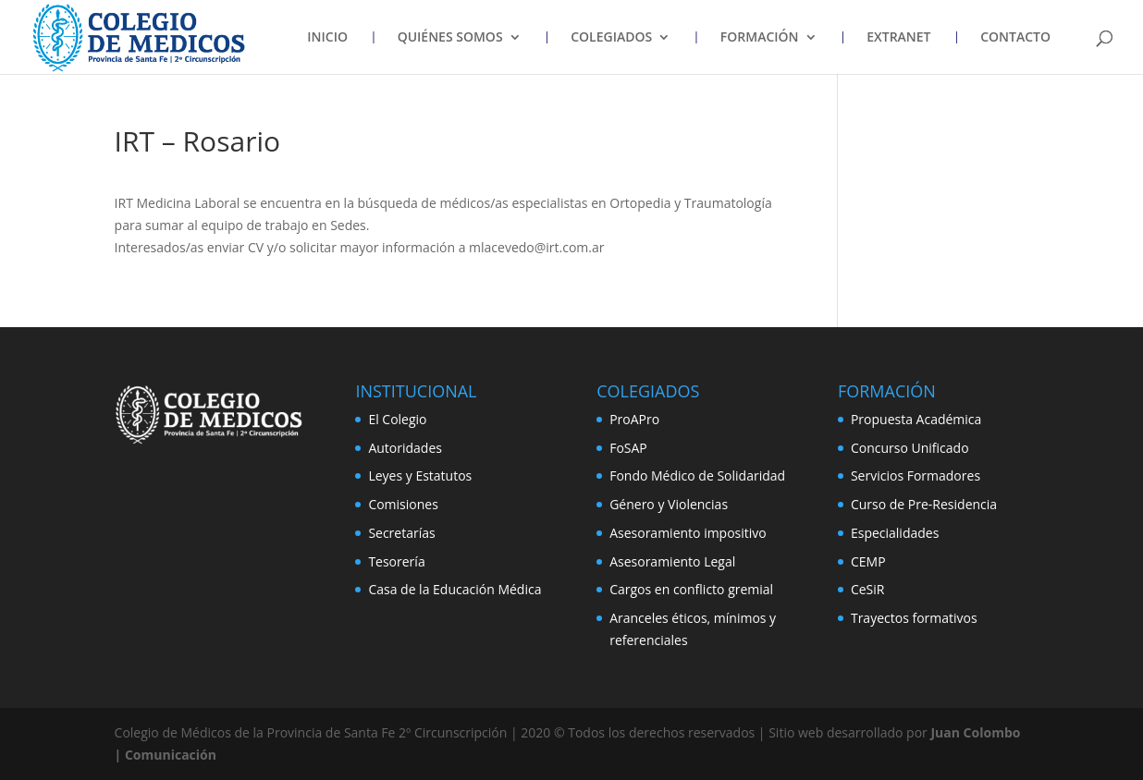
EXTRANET (898, 37)
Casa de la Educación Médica (454, 589)
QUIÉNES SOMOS (450, 37)
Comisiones (402, 504)
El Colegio (397, 419)
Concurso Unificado (910, 448)
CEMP (868, 561)
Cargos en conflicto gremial (691, 589)
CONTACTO (1015, 37)
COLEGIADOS (611, 37)
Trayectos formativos (914, 618)
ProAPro (634, 419)
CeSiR (868, 589)
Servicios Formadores (915, 475)
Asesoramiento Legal (672, 561)
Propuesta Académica (916, 419)
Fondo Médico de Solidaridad (697, 475)
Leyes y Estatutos (420, 475)
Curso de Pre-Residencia (924, 504)
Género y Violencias (668, 504)
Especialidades (895, 533)
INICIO (327, 37)
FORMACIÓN (759, 37)
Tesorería (396, 561)
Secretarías (401, 533)
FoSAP (628, 448)
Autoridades (405, 448)
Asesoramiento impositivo (688, 533)
